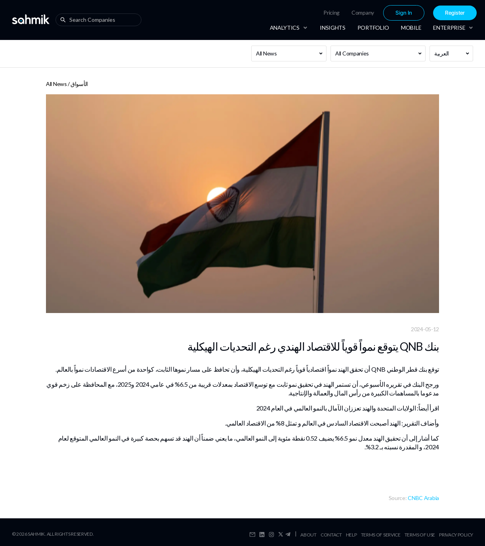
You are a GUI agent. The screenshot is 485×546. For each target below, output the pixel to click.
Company (362, 12)
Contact (331, 535)
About (308, 535)
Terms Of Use (420, 535)
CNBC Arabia (423, 497)
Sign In (404, 13)
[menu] (375, 13)
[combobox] (100, 19)
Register (455, 13)
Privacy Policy (456, 535)
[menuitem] (331, 13)
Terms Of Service (381, 535)
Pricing (331, 12)
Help (351, 535)
